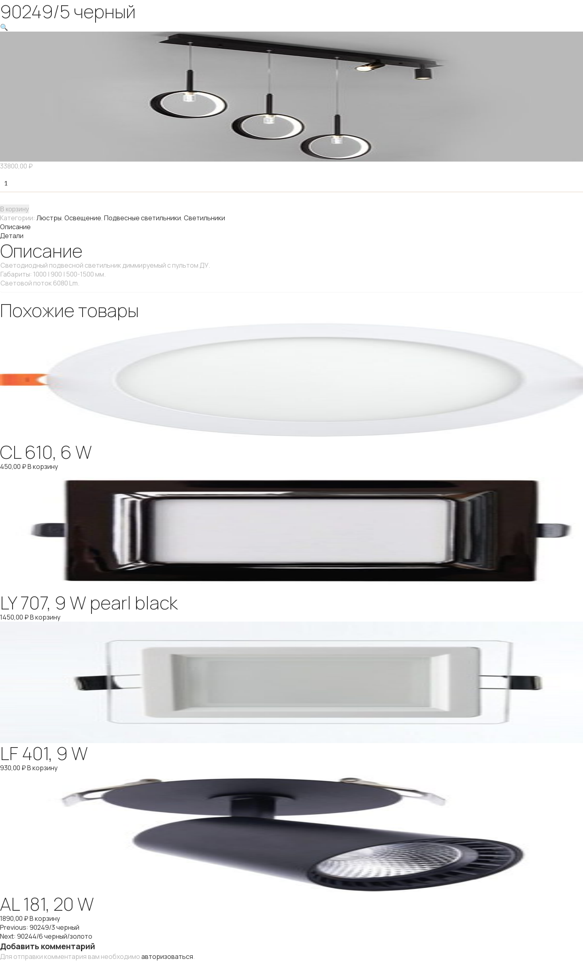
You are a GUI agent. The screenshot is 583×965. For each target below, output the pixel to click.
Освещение (82, 217)
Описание (15, 226)
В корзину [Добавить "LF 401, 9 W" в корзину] (42, 767)
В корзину (14, 209)
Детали (11, 235)
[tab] (291, 226)
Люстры (49, 217)
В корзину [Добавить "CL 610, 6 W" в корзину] (43, 466)
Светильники (204, 217)
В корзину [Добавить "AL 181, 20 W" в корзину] (45, 918)
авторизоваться (167, 956)
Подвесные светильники (142, 217)
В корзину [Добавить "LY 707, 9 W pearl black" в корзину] (45, 617)
